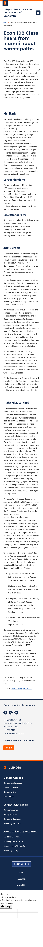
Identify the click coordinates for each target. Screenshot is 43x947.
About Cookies (21, 864)
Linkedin (16, 712)
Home (5, 23)
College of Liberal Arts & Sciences (18, 9)
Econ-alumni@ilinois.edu (21, 688)
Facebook (5, 712)
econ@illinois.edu (16, 733)
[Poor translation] (8, 907)
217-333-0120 (9, 730)
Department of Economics (12, 14)
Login (9, 747)
